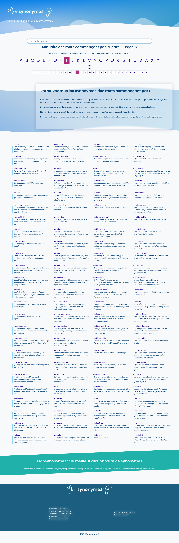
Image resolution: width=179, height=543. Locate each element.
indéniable (139, 289)
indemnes (139, 265)
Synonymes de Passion (58, 508)
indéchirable (59, 180)
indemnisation (60, 277)
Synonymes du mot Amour (60, 511)
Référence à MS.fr (121, 515)
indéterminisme (20, 374)
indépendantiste (142, 326)
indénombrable (60, 302)
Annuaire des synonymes (124, 512)
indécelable (139, 156)
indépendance (100, 314)
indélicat (57, 253)
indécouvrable (60, 205)
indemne (98, 265)
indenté (138, 302)
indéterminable (20, 362)
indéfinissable (140, 229)
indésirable (18, 350)
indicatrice (98, 423)
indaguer (17, 156)
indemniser (99, 277)
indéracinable (100, 338)
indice (137, 423)
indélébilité (18, 253)
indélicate (98, 253)
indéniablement (20, 302)
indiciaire (57, 435)
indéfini (17, 229)
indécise (57, 193)
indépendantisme (101, 326)
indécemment (20, 168)
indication (139, 411)
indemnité (18, 289)
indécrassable (100, 205)
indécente (139, 168)
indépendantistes (21, 338)
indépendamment (62, 314)
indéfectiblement (101, 217)
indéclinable (140, 193)
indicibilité (139, 435)
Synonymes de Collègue (59, 516)
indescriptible (140, 338)
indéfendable (140, 217)
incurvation (58, 144)
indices (17, 435)
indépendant (140, 314)
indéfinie (57, 229)
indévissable (99, 374)
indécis (17, 193)
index (56, 386)
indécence (58, 168)
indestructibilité (60, 350)
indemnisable (19, 277)
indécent (98, 168)
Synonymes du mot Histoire (60, 513)
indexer (138, 386)
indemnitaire (140, 277)
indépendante (20, 326)
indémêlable (59, 265)
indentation (99, 302)
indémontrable (100, 289)
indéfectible (59, 217)
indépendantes (60, 326)
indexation (98, 386)
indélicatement (141, 253)
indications (18, 423)
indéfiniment (99, 229)
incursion (17, 144)
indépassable (19, 314)
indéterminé (99, 362)
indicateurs (58, 411)
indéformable (19, 241)
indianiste (58, 399)
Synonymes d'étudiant (58, 519)
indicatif (97, 411)
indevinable (59, 374)
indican (138, 399)
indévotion (18, 386)
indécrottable (140, 205)
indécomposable (21, 205)
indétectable (140, 350)
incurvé (97, 144)
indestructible (100, 350)
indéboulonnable (61, 156)
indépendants (60, 338)
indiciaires (98, 435)
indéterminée (140, 362)
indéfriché (58, 241)
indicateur (18, 411)
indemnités (59, 289)
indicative (58, 423)
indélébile (139, 241)
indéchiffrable (20, 180)
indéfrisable (99, 241)
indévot (138, 374)
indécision (98, 193)
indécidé (138, 180)
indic (96, 399)
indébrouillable (100, 156)
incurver (138, 144)
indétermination (61, 362)
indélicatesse (19, 265)
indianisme (18, 399)
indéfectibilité (20, 217)
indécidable (99, 180)
